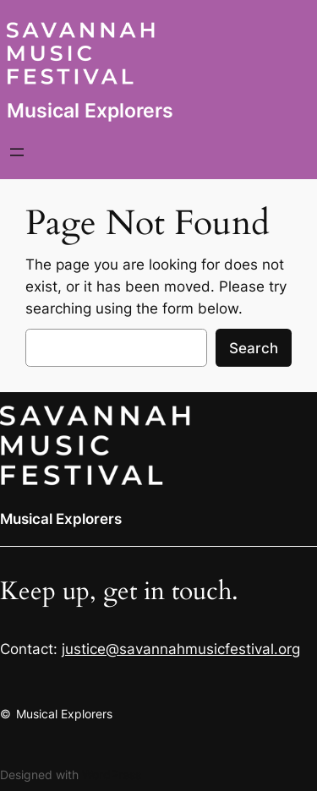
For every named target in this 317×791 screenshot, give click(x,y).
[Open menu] (17, 152)
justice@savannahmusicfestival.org (181, 649)
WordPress (111, 774)
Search (253, 348)
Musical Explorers (90, 110)
